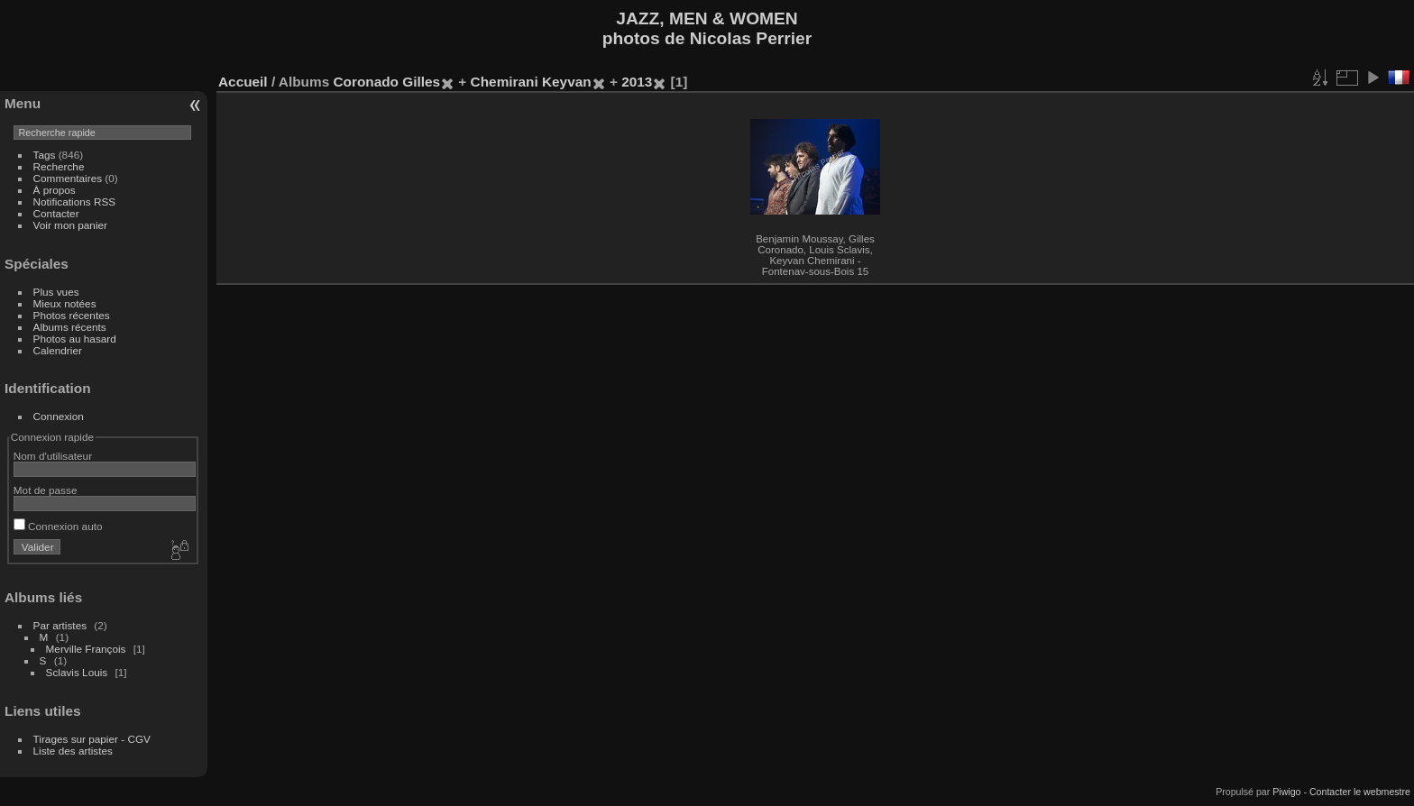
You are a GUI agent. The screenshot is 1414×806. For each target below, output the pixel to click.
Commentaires (68, 178)
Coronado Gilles (386, 81)
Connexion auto (58, 526)
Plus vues (56, 292)
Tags (44, 154)
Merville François (86, 649)
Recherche (59, 166)
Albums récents (69, 327)
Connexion (58, 416)
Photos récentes (71, 315)
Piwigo (1286, 791)
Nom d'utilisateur (53, 456)
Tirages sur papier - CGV (92, 739)
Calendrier (57, 350)
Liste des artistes (73, 750)
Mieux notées (64, 303)
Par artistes (60, 625)
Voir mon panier (70, 225)
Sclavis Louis (77, 672)
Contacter (56, 213)
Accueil (243, 81)
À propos (54, 190)
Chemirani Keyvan (531, 81)
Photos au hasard (74, 338)
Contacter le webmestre (1359, 791)
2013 (636, 81)
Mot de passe (46, 490)
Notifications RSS (74, 201)
